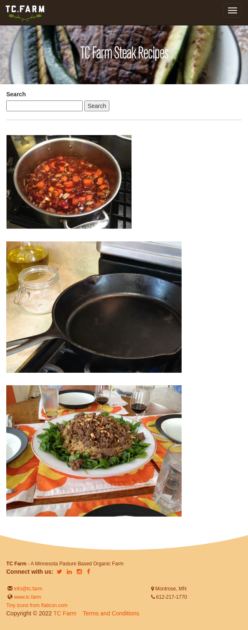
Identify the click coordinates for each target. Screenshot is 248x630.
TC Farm (64, 613)
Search (16, 94)
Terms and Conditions (111, 613)
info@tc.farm (27, 589)
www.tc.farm (27, 597)
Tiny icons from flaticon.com (37, 605)
